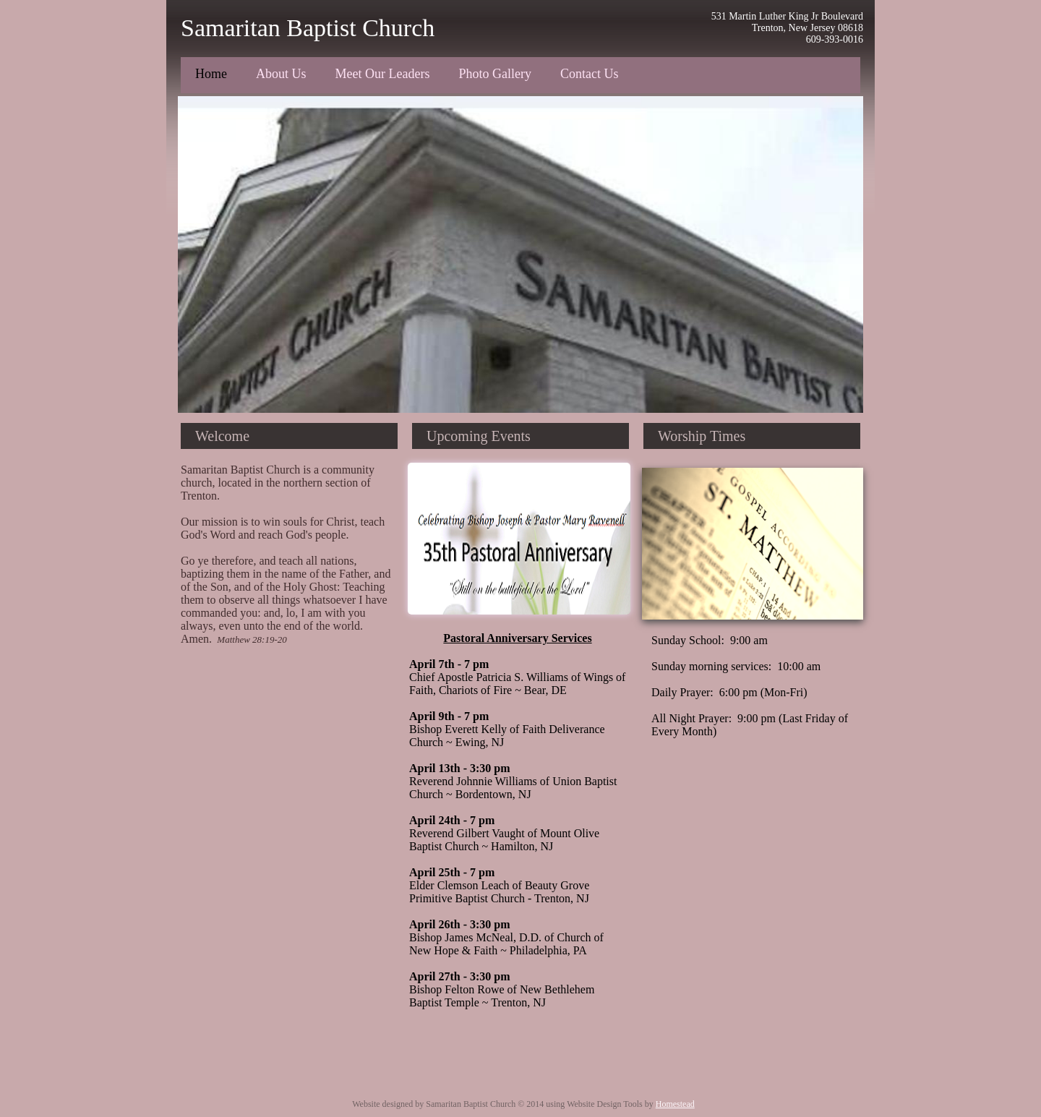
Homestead (675, 1104)
